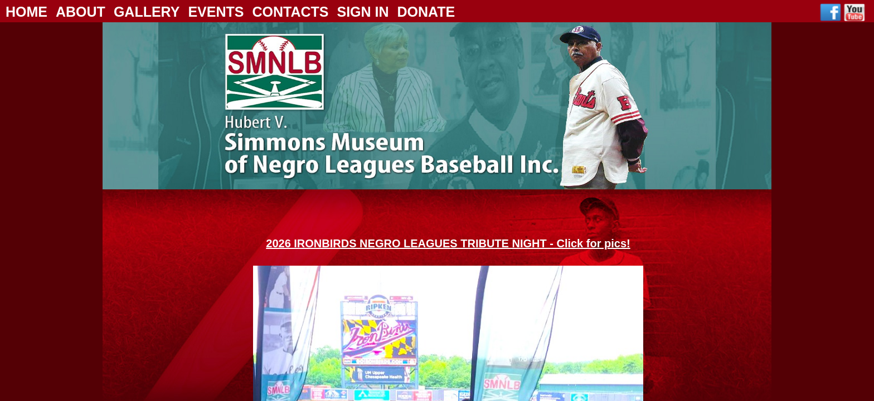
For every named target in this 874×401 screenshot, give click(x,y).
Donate (426, 11)
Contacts (290, 11)
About (80, 11)
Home (26, 11)
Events (216, 11)
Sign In (363, 11)
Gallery (147, 11)
